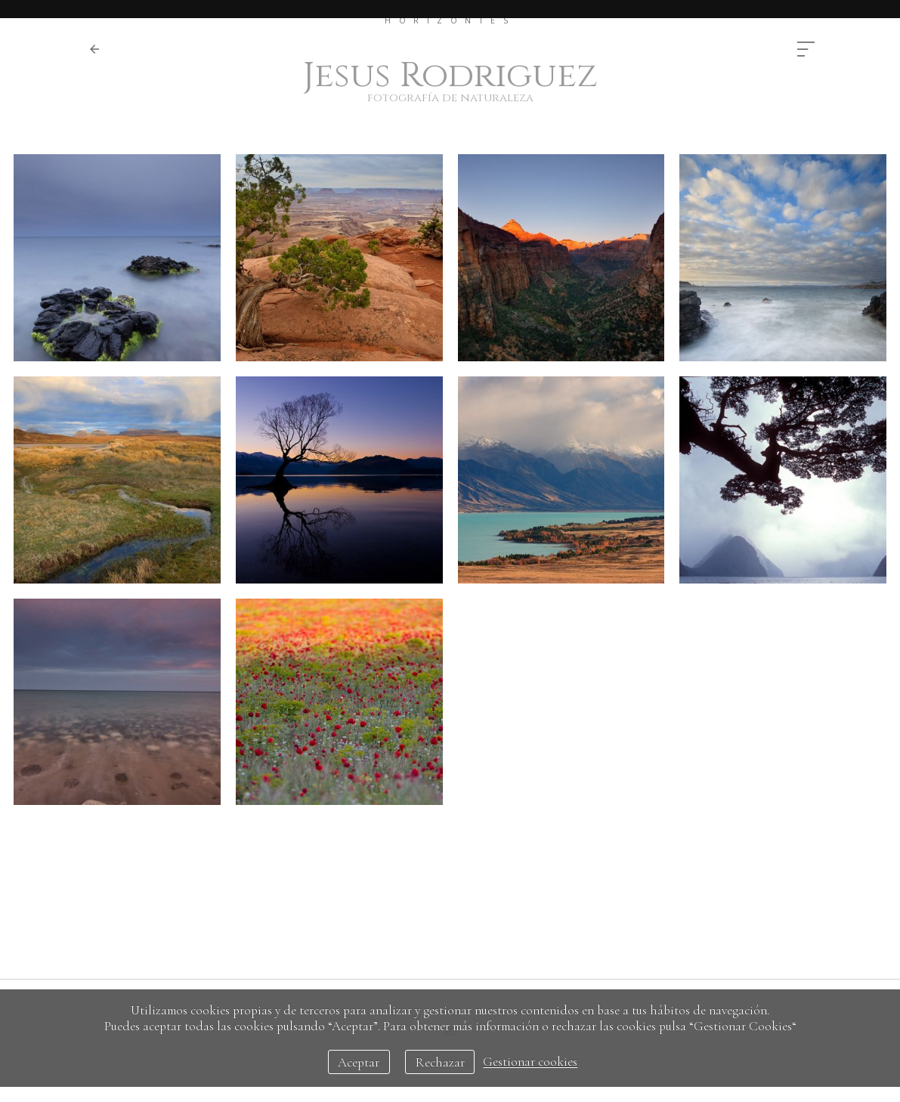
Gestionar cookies (530, 1062)
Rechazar (440, 1062)
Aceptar (358, 1062)
